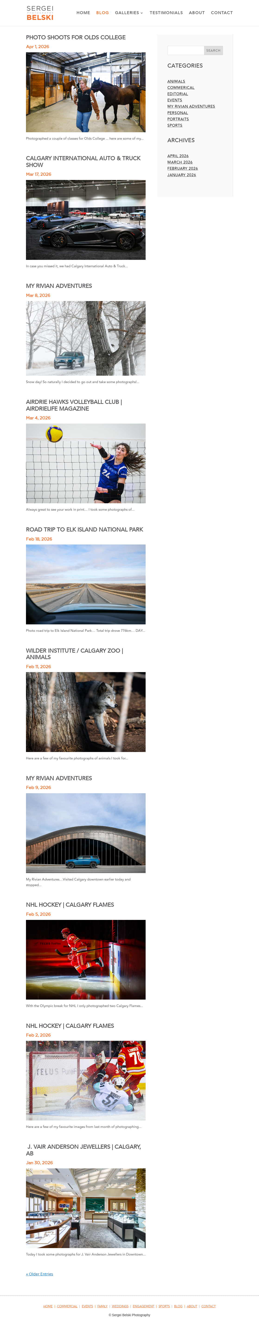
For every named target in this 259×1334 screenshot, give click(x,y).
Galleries (127, 13)
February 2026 (182, 168)
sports (174, 125)
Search (213, 50)
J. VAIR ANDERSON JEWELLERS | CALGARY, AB (83, 1150)
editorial (177, 94)
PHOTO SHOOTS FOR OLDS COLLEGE (75, 37)
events (174, 100)
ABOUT (192, 1306)
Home (83, 13)
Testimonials (166, 13)
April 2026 (178, 156)
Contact (222, 13)
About (197, 13)
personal (177, 113)
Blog (102, 13)
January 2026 (181, 175)
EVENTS (87, 1306)
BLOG (178, 1306)
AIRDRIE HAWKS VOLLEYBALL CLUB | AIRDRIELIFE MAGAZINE (74, 405)
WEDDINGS (120, 1306)
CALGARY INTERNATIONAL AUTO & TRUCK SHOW (83, 161)
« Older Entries (39, 1274)
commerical (181, 88)
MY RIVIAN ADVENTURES (59, 286)
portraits (178, 119)
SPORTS (164, 1306)
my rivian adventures (191, 106)
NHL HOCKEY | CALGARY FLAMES (70, 905)
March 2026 (180, 162)
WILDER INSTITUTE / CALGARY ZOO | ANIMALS (74, 654)
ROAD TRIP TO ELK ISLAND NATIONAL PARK (84, 529)
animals (176, 81)
